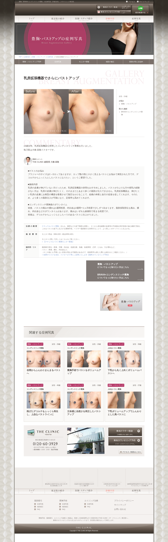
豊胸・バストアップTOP (32, 62)
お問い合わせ (120, 517)
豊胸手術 (63, 509)
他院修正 (40, 515)
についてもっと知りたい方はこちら (113, 280)
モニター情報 (84, 62)
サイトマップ (144, 2)
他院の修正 (110, 62)
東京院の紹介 (58, 19)
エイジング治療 (91, 509)
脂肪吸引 (38, 509)
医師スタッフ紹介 (84, 19)
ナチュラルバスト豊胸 (50, 226)
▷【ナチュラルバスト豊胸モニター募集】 (58, 242)
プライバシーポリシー (124, 509)
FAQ (38, 518)
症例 (58, 62)
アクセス (131, 2)
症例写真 (136, 19)
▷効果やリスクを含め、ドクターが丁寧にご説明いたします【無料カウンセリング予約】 (75, 255)
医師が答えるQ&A (136, 62)
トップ (32, 19)
